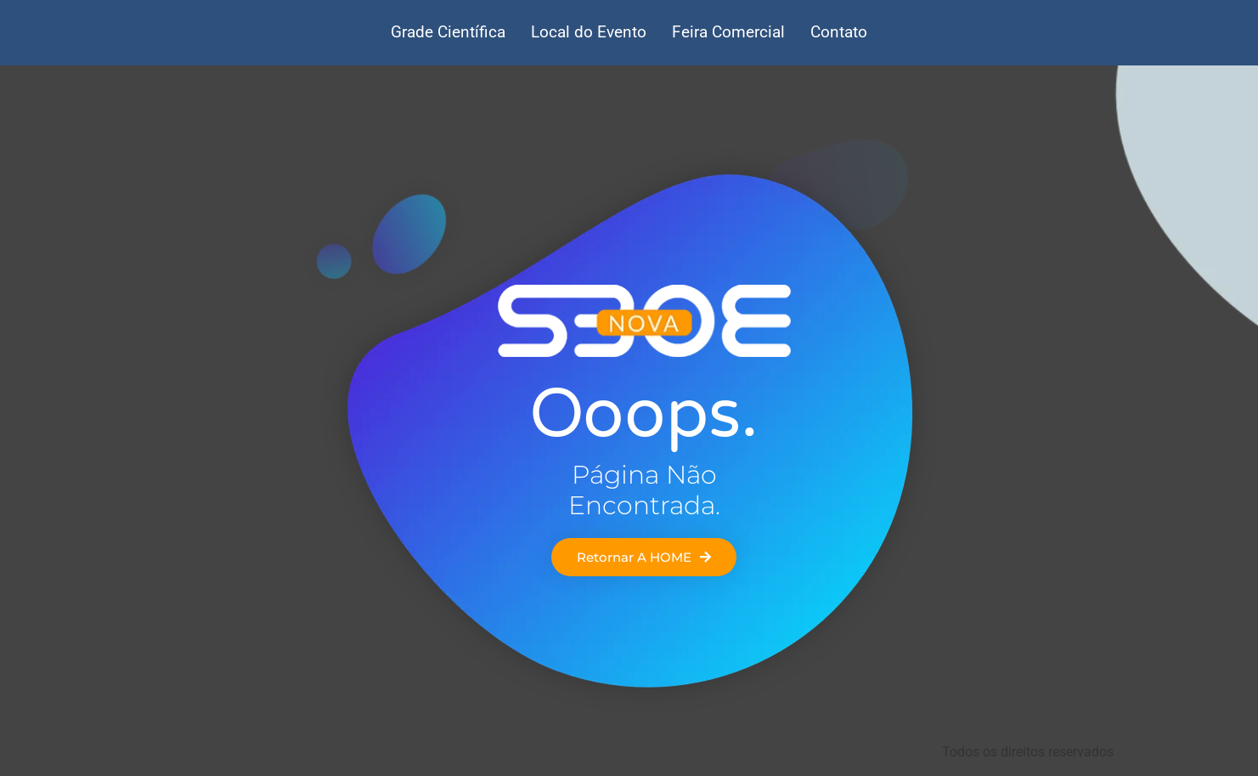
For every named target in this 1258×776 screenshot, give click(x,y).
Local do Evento (588, 32)
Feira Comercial (728, 32)
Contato (838, 32)
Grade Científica (448, 32)
